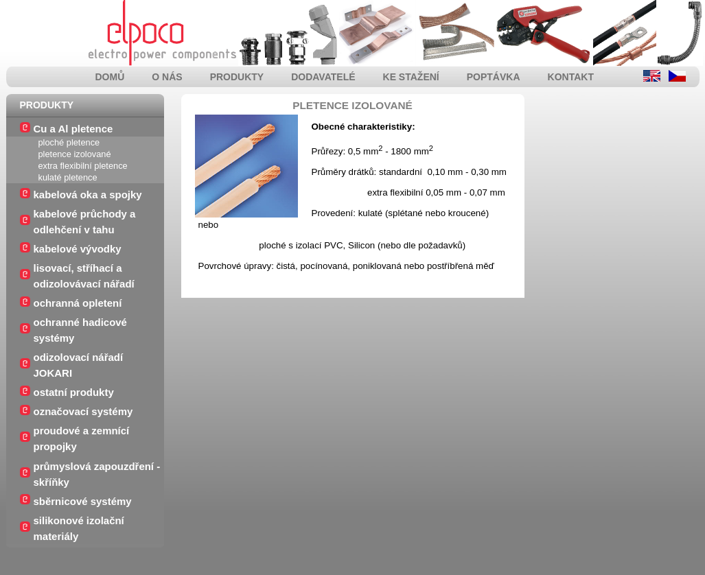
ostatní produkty (74, 392)
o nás (167, 76)
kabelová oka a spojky (88, 194)
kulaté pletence (67, 177)
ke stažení (411, 76)
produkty (237, 76)
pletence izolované (74, 154)
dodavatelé (323, 76)
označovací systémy (83, 411)
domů (110, 76)
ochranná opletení (78, 303)
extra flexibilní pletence (83, 166)
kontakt (571, 76)
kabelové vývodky (78, 249)
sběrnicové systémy (83, 501)
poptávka (493, 76)
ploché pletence (69, 142)
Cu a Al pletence (73, 128)
